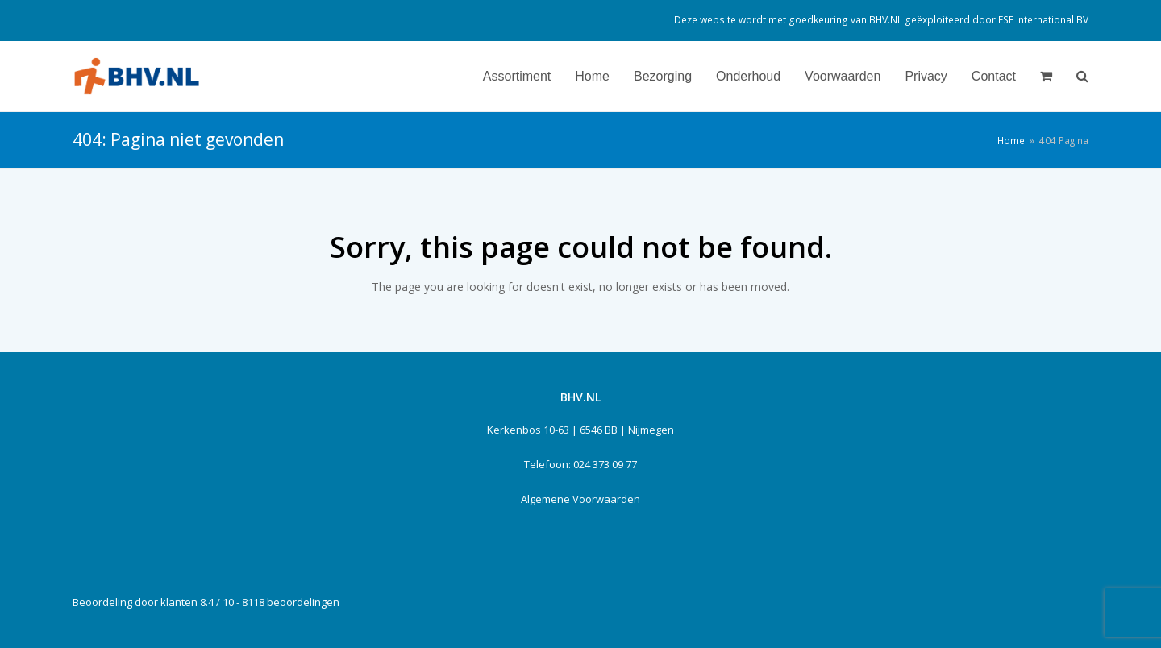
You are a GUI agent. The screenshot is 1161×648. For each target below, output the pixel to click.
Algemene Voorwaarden (580, 499)
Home (1011, 140)
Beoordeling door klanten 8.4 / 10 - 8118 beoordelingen (206, 602)
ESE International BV (1043, 20)
